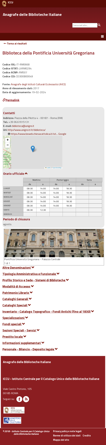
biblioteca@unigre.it (23, 126)
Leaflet (47, 167)
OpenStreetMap (57, 167)
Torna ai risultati (15, 43)
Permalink (10, 100)
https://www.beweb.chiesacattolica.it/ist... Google (38, 134)
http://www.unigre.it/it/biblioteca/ (27, 130)
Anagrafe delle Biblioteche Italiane (32, 14)
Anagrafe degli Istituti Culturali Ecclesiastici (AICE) (38, 84)
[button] (33, 149)
